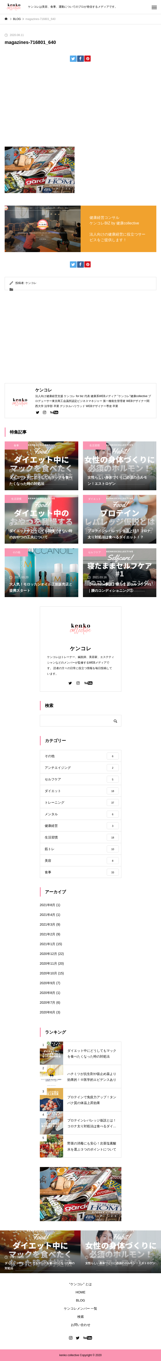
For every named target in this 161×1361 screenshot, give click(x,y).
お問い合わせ (80, 1325)
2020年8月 (47, 993)
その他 (16, 552)
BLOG (80, 1300)
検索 (80, 1316)
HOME (81, 1292)
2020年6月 (47, 1012)
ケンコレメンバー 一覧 (80, 1308)
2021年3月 (47, 924)
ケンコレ (31, 283)
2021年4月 (47, 915)
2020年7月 (47, 1002)
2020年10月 (48, 973)
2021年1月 (47, 944)
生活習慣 (94, 445)
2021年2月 (47, 934)
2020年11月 (48, 963)
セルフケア (94, 552)
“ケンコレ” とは (80, 1284)
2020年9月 (47, 983)
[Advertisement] (80, 105)
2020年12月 (48, 954)
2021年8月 (47, 905)
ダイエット (94, 498)
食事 (16, 445)
